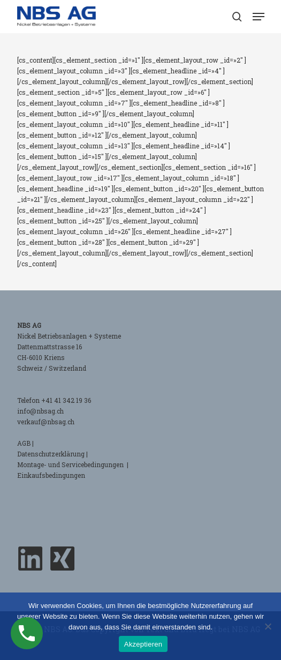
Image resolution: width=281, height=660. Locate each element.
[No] (267, 626)
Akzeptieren (143, 644)
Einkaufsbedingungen (51, 475)
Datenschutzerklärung (51, 453)
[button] (258, 16)
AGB (24, 443)
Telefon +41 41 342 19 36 (54, 400)
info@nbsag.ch (40, 411)
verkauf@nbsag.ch (45, 421)
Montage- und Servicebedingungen (71, 464)
